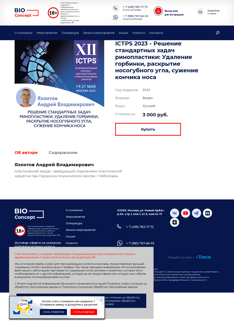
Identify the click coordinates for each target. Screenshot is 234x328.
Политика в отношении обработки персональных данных (100, 287)
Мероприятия (47, 33)
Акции (123, 33)
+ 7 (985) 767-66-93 (135, 17)
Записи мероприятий (98, 33)
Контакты (156, 33)
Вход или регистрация (174, 12)
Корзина (213, 12)
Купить (148, 129)
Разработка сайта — (181, 257)
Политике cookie (118, 283)
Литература (70, 33)
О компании (23, 33)
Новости (138, 33)
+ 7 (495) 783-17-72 (135, 8)
